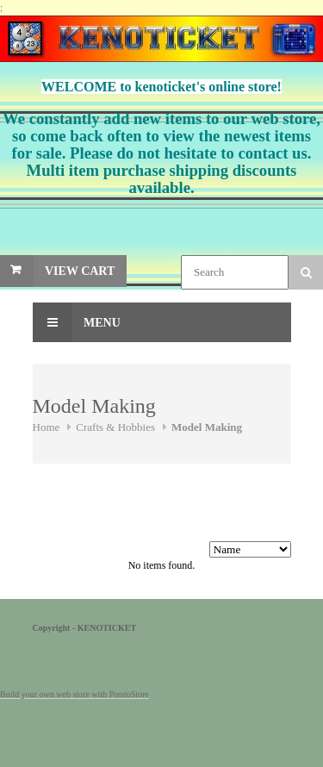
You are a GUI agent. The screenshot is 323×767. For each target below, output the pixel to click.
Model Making (206, 427)
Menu (77, 322)
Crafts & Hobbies (115, 427)
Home (46, 427)
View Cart (80, 271)
